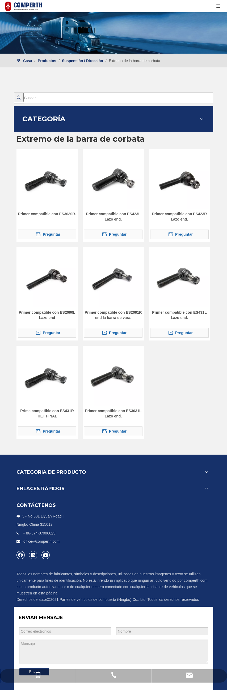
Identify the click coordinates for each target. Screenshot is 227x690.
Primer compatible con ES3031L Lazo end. (113, 413)
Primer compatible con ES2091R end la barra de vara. (113, 315)
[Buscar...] (118, 98)
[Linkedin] (33, 555)
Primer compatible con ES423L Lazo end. (113, 216)
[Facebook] (20, 555)
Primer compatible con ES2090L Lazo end (47, 315)
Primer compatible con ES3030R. (47, 214)
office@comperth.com (41, 541)
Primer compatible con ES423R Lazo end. (179, 216)
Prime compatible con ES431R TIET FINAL (47, 413)
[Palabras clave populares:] (19, 97)
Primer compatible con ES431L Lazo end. (179, 315)
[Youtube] (45, 555)
